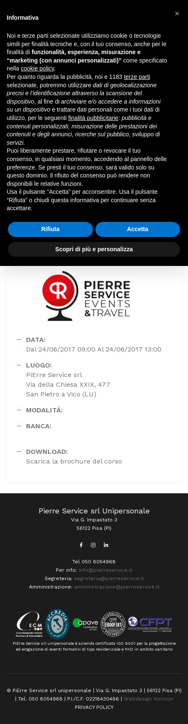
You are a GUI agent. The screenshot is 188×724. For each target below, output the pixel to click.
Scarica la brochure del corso (74, 461)
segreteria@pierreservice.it (109, 578)
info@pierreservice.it (105, 570)
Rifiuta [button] (50, 229)
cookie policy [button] (37, 68)
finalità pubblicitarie (93, 118)
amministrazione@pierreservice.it (116, 587)
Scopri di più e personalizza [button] (93, 249)
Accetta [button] (137, 229)
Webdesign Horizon (148, 699)
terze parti (137, 76)
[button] (177, 13)
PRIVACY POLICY (94, 707)
